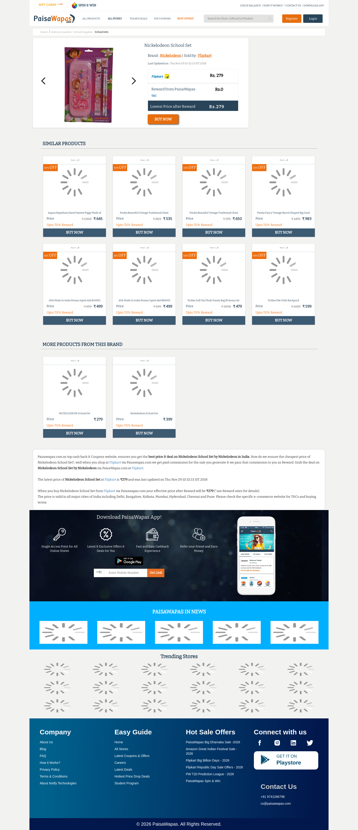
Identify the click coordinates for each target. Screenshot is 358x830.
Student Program (127, 783)
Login (313, 19)
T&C (154, 95)
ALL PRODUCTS (91, 18)
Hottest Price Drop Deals (132, 776)
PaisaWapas (165, 824)
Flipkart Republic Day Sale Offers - (214, 767)
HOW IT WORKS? (273, 5)
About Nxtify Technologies (58, 783)
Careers (120, 763)
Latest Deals (123, 769)
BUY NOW (163, 119)
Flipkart (205, 55)
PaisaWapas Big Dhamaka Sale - (213, 742)
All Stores (121, 749)
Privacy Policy (50, 769)
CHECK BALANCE (250, 5)
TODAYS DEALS (138, 18)
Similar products (64, 143)
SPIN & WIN (83, 5)
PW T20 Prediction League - (210, 774)
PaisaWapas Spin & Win (203, 781)
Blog (43, 749)
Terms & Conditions (53, 776)
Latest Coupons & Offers (132, 756)
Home (119, 742)
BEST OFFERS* (185, 18)
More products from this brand (82, 344)
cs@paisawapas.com (276, 803)
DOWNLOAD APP (314, 5)
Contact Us (279, 786)
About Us (46, 742)
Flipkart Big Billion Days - (207, 760)
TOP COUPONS (162, 18)
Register (292, 19)
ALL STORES (115, 18)
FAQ (43, 756)
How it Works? (50, 763)
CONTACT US (293, 5)
